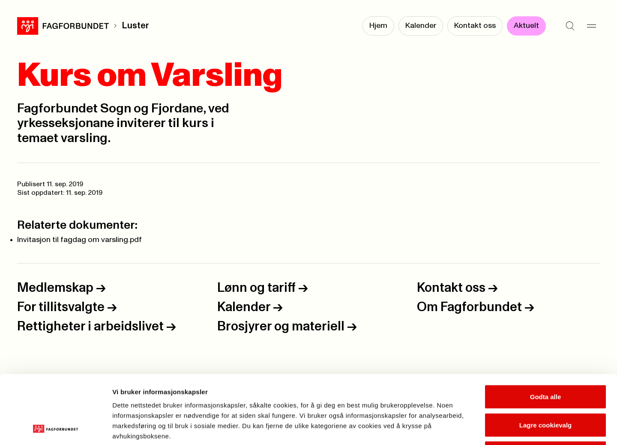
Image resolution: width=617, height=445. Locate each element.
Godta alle (545, 332)
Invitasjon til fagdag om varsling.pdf (79, 240)
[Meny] (591, 25)
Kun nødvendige (545, 388)
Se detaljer (460, 428)
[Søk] (569, 25)
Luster (135, 25)
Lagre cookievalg (545, 360)
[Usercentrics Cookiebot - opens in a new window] (55, 428)
